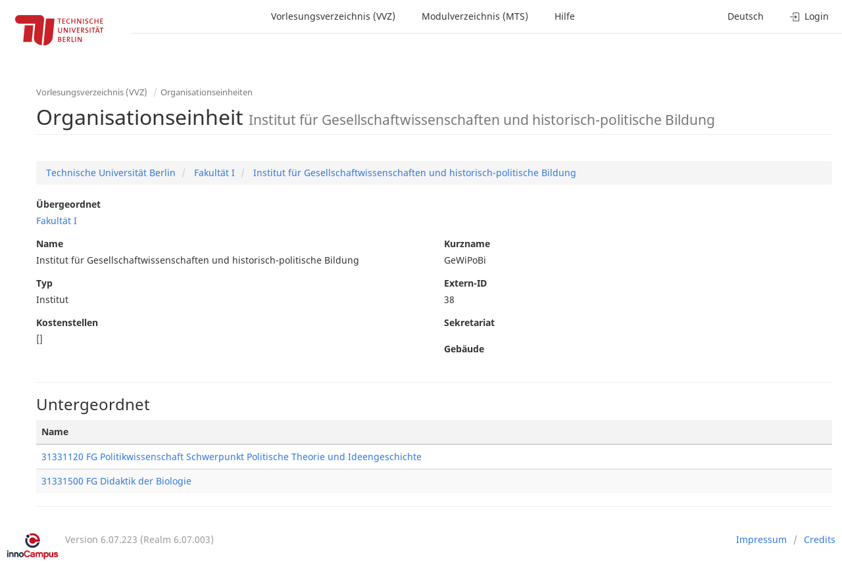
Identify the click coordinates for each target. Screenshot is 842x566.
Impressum (761, 539)
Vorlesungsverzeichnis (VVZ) (333, 16)
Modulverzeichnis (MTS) (475, 16)
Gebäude (464, 348)
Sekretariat (469, 322)
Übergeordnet (68, 204)
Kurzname (467, 243)
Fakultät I (213, 172)
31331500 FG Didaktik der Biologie (116, 481)
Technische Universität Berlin (111, 172)
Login (809, 16)
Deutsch (746, 16)
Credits (819, 539)
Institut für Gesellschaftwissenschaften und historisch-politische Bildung (413, 172)
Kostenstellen (67, 322)
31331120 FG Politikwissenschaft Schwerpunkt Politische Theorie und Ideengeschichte (231, 456)
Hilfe (565, 16)
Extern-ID (465, 283)
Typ (44, 283)
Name (49, 243)
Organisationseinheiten (207, 92)
